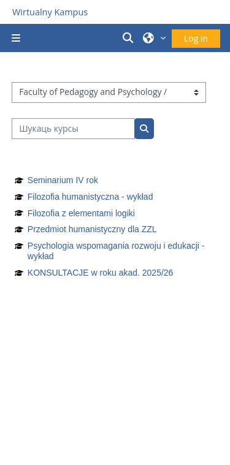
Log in (196, 38)
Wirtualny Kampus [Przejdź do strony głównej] (50, 12)
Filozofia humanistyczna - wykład (90, 197)
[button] (130, 38)
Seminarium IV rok (63, 180)
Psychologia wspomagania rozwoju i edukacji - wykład (116, 251)
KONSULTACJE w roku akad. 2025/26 (101, 273)
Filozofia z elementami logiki (81, 213)
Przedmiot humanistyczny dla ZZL (92, 229)
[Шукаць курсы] (73, 128)
